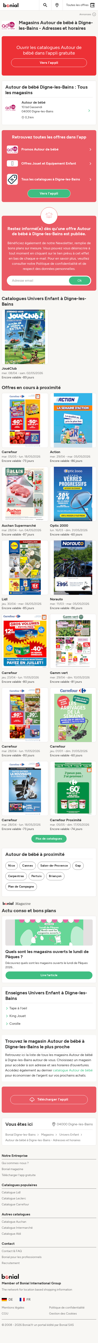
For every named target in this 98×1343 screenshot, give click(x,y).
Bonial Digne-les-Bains (20, 1134)
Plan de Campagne (21, 886)
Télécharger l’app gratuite (19, 1175)
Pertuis (36, 876)
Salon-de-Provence (54, 865)
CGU (5, 1313)
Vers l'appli (49, 63)
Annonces (87, 14)
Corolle (12, 1024)
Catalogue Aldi (11, 1234)
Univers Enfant (69, 1134)
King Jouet (15, 1016)
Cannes (27, 865)
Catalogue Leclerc (14, 1198)
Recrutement (11, 1263)
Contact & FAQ (12, 1251)
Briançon (55, 876)
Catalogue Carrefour (15, 1204)
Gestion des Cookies (63, 1313)
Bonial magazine (12, 1169)
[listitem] (25, 344)
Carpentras (16, 876)
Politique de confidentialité (67, 1307)
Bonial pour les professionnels (22, 1257)
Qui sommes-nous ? (15, 1163)
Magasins (47, 1134)
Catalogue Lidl (11, 1192)
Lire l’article (49, 975)
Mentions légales (13, 1307)
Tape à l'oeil (16, 1008)
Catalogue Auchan (14, 1222)
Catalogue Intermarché (17, 1228)
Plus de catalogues (49, 838)
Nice (11, 865)
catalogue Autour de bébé (73, 1070)
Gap (78, 865)
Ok (80, 280)
